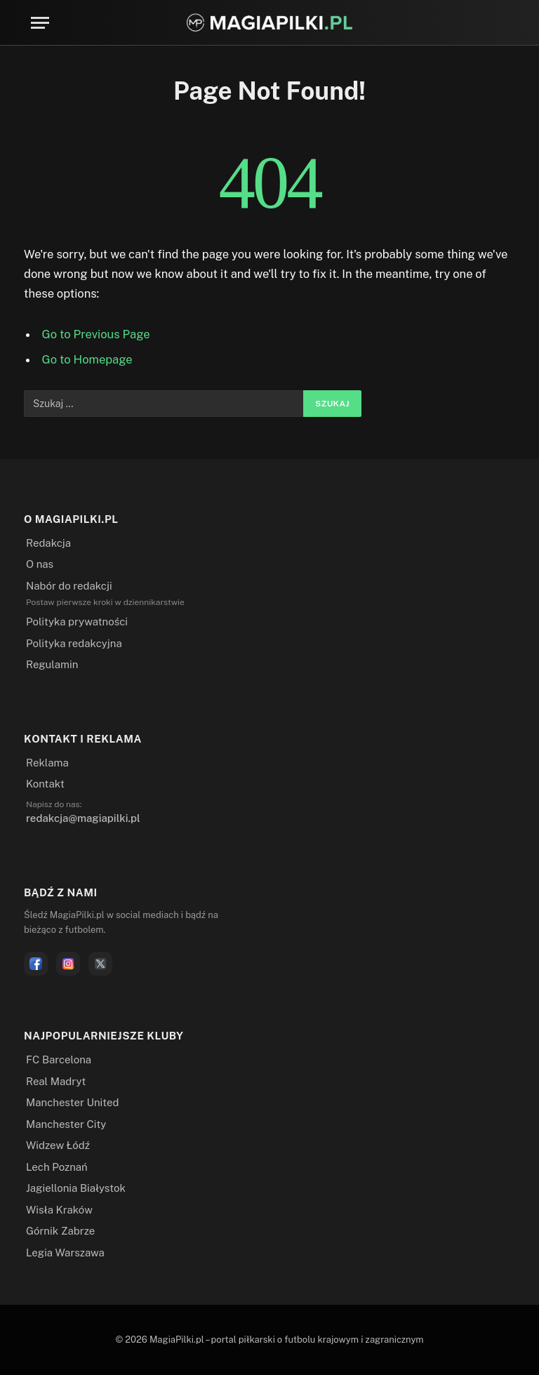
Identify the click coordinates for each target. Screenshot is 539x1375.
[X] (100, 964)
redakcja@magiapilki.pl (83, 818)
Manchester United (72, 1102)
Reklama (47, 763)
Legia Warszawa (65, 1252)
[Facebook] (36, 964)
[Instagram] (68, 964)
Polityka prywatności (77, 621)
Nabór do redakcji (69, 586)
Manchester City (66, 1124)
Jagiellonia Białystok (76, 1188)
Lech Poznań (57, 1167)
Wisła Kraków (59, 1210)
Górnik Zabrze (60, 1231)
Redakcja (48, 543)
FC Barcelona (58, 1059)
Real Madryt (56, 1081)
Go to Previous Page (96, 334)
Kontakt (45, 784)
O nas (39, 564)
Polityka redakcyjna (74, 643)
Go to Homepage (87, 359)
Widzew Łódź (58, 1145)
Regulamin (52, 664)
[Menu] (40, 23)
